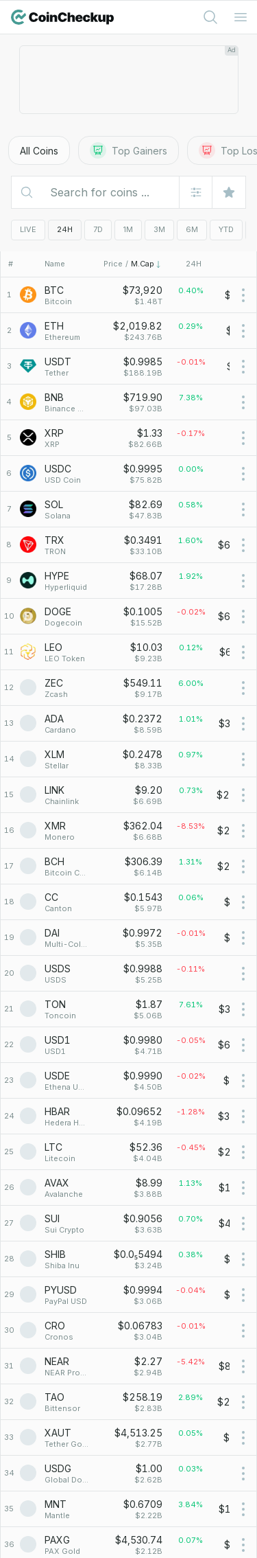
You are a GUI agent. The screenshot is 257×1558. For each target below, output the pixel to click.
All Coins (39, 151)
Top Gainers (128, 150)
